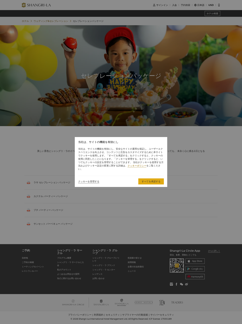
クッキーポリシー (137, 165)
